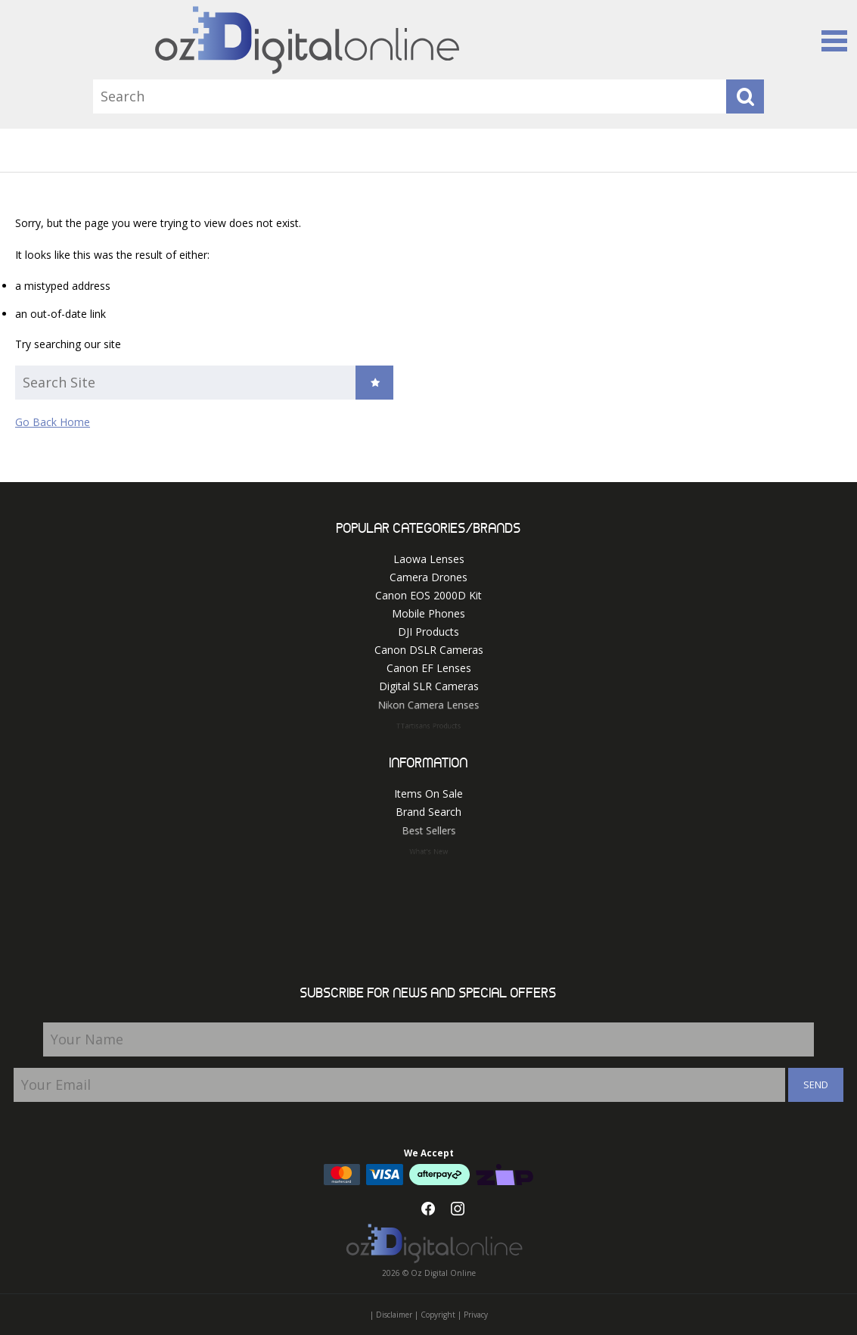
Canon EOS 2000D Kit (428, 595)
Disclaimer (394, 1314)
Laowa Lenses (428, 559)
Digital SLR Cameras (428, 686)
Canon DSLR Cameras (428, 650)
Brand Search (428, 812)
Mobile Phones (428, 613)
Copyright (438, 1314)
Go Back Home (52, 422)
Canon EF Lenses (429, 668)
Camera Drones (428, 577)
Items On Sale (428, 793)
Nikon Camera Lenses (428, 707)
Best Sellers (429, 833)
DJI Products (428, 631)
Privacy (476, 1314)
